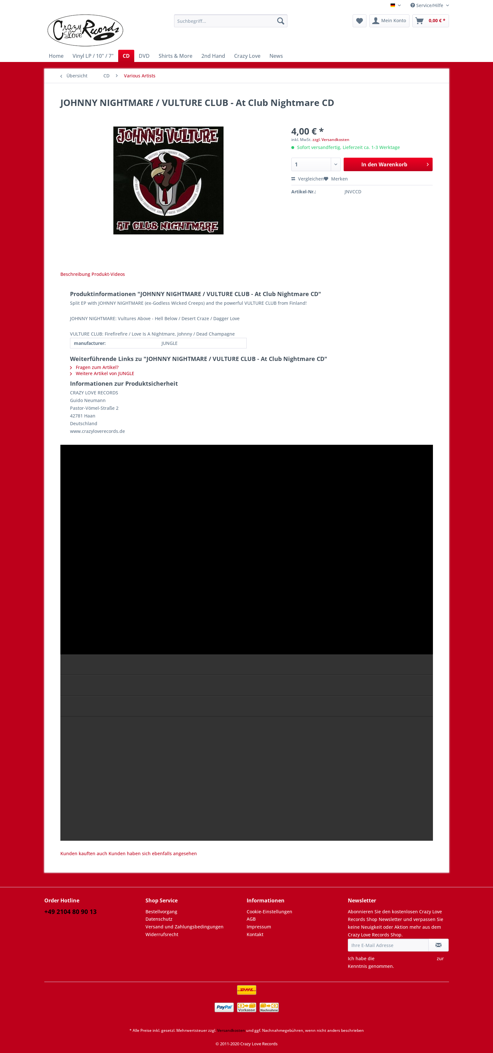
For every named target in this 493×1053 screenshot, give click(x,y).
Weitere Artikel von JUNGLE (102, 373)
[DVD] (144, 56)
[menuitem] (230, 23)
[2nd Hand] (213, 56)
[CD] (126, 56)
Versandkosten (231, 1030)
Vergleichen (307, 179)
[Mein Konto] (389, 20)
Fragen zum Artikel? (94, 367)
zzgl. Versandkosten (331, 139)
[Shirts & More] (175, 56)
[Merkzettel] (359, 20)
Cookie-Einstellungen (269, 911)
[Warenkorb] (430, 20)
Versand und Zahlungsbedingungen (184, 927)
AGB (251, 919)
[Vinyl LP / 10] (93, 56)
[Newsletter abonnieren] (438, 945)
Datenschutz (158, 919)
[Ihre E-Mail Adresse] (388, 945)
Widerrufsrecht (161, 934)
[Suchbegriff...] (230, 20)
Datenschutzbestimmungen (406, 958)
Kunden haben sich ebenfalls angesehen (153, 853)
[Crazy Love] (247, 56)
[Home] (56, 56)
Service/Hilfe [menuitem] (427, 5)
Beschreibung (75, 274)
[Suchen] (280, 20)
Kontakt (255, 934)
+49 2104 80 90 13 (70, 912)
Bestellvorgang (161, 911)
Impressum (259, 927)
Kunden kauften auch (83, 853)
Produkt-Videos (108, 274)
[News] (276, 56)
